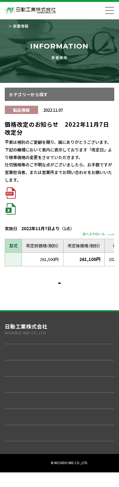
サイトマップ (90, 470)
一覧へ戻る (59, 287)
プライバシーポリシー (34, 470)
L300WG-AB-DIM (25, 259)
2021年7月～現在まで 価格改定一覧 (50, 193)
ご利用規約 (65, 470)
